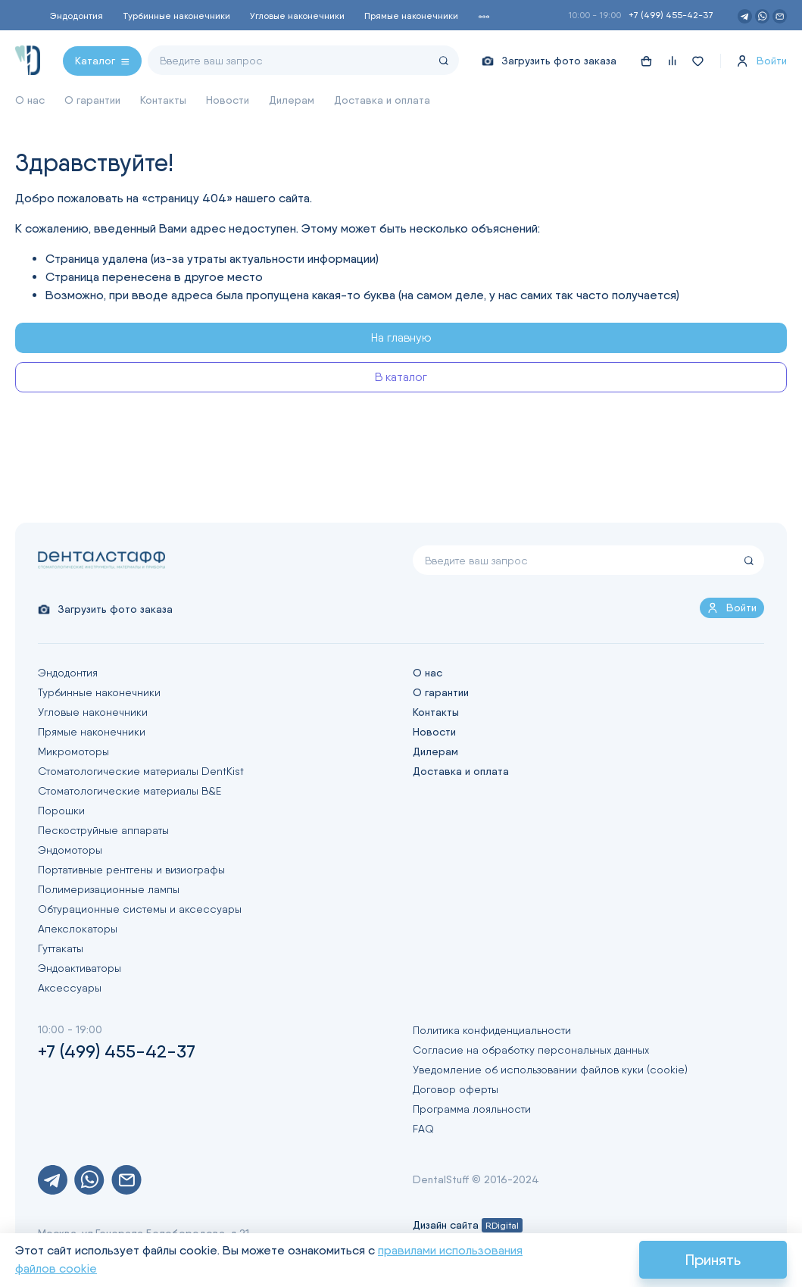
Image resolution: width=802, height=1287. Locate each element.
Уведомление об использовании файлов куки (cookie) (550, 1070)
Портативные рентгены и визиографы (131, 870)
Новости (227, 100)
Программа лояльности (472, 1109)
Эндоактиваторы (79, 968)
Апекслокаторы (77, 929)
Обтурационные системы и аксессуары (140, 909)
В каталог (401, 377)
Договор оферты (455, 1089)
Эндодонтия (76, 15)
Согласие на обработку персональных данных (531, 1050)
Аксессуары (69, 988)
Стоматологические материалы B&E (129, 791)
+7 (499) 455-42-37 (671, 14)
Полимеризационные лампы (108, 889)
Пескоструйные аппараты (103, 830)
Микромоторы (73, 751)
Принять (713, 1260)
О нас (30, 100)
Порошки (61, 810)
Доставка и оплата (382, 100)
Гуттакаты (60, 948)
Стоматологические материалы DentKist (141, 771)
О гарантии (92, 100)
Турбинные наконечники (176, 15)
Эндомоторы (70, 850)
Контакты (163, 100)
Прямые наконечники (411, 15)
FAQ (423, 1129)
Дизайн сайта (468, 1225)
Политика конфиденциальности (492, 1030)
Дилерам (291, 100)
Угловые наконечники (297, 15)
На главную (401, 337)
